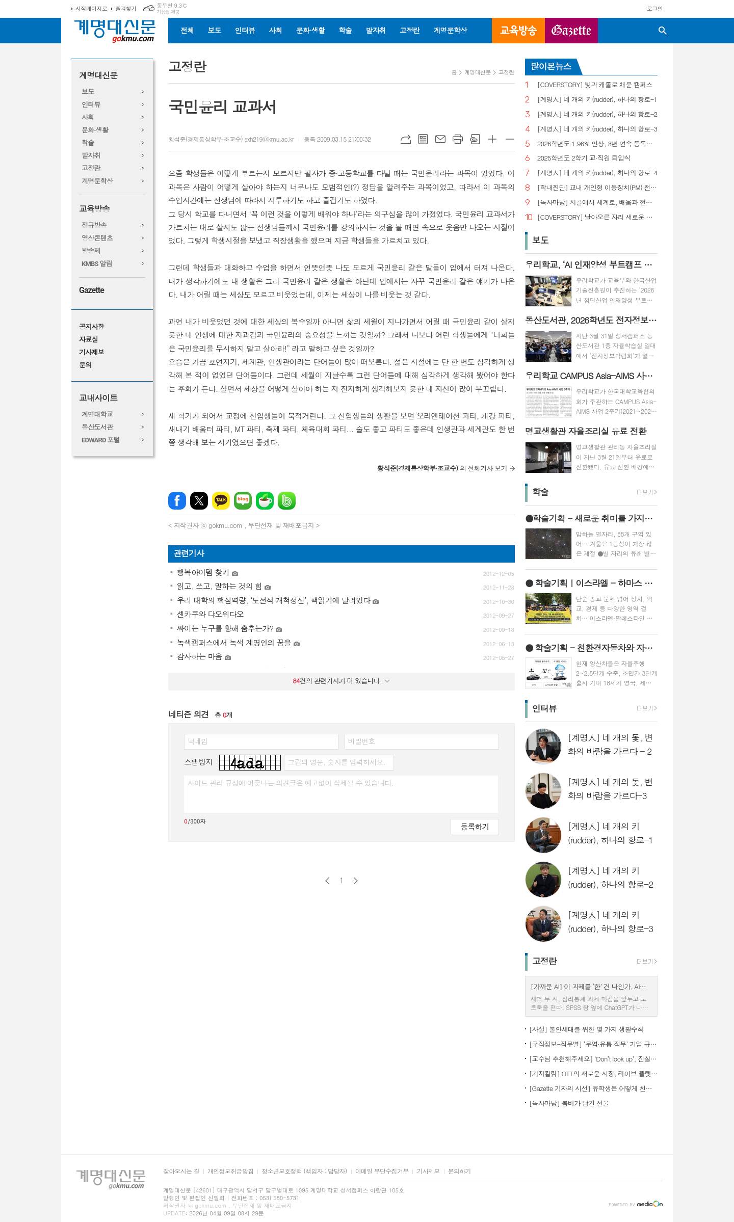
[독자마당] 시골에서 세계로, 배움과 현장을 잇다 (597, 202)
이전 (327, 881)
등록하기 (474, 826)
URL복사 (406, 139)
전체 (187, 30)
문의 (85, 365)
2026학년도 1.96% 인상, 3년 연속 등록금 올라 (597, 144)
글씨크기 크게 (492, 139)
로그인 (655, 8)
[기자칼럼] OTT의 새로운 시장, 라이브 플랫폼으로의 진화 (593, 1073)
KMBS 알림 (97, 264)
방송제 (91, 251)
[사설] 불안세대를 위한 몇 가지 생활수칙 (586, 1029)
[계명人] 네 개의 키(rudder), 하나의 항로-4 (597, 173)
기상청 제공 (167, 12)
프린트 (458, 139)
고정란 (410, 30)
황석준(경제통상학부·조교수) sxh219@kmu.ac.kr (231, 139)
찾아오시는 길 (181, 1171)
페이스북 (177, 501)
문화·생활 (310, 30)
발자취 (375, 30)
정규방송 (94, 225)
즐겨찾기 (125, 8)
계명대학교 (97, 414)
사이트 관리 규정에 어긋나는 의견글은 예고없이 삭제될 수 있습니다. (291, 782)
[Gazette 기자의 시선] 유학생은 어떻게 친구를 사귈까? (593, 1088)
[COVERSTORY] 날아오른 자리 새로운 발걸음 (597, 217)
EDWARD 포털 (101, 440)
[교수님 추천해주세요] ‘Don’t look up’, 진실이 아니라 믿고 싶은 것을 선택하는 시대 (593, 1059)
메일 (440, 139)
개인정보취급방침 (230, 1171)
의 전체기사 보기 (442, 468)
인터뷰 (245, 30)
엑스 (199, 501)
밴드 (287, 501)
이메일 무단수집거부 (382, 1171)
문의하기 (459, 1171)
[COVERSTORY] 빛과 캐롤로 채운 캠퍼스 (594, 85)
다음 (355, 881)
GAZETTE (571, 30)
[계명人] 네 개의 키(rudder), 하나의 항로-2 (597, 114)
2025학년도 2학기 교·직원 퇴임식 (584, 158)
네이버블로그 (243, 501)
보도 (214, 30)
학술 (345, 30)
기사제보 (91, 352)
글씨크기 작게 (510, 139)
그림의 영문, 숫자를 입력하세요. (336, 761)
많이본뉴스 (551, 66)
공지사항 (91, 327)
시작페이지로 (91, 8)
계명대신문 (98, 76)
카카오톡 (221, 501)
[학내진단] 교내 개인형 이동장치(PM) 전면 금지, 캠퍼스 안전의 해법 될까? (597, 187)
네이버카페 (265, 501)
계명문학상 (450, 30)
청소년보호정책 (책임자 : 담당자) (304, 1171)
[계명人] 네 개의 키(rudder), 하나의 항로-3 (597, 129)
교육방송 (518, 30)
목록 (423, 139)
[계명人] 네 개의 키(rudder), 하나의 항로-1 (597, 99)
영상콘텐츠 (97, 238)
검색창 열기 (662, 30)
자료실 (88, 339)
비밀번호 (361, 741)
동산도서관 (97, 427)
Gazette (91, 290)
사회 (275, 30)
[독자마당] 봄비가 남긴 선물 (569, 1103)
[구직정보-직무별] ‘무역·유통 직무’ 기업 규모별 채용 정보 (593, 1044)
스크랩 (475, 139)
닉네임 (197, 741)
